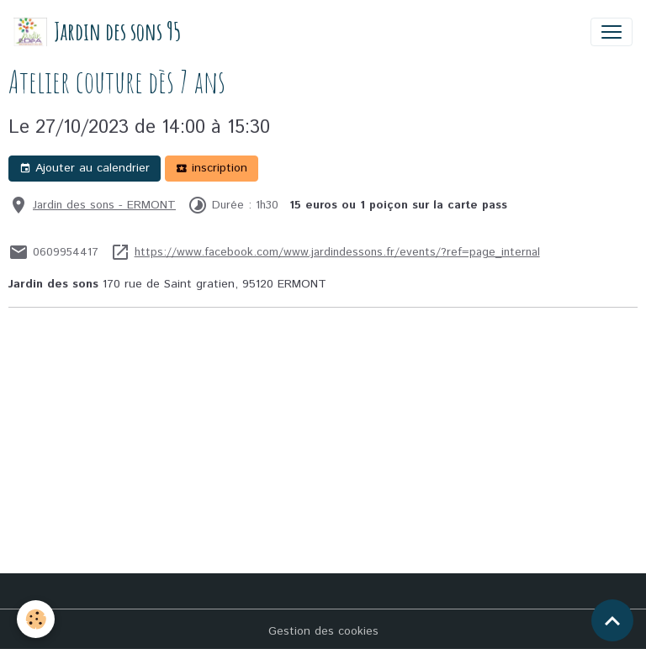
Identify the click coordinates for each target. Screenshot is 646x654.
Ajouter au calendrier (84, 168)
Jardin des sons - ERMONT (104, 205)
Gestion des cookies (323, 631)
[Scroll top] (612, 620)
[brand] (97, 31)
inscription (211, 168)
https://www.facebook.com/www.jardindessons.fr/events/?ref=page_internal (337, 252)
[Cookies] (36, 619)
